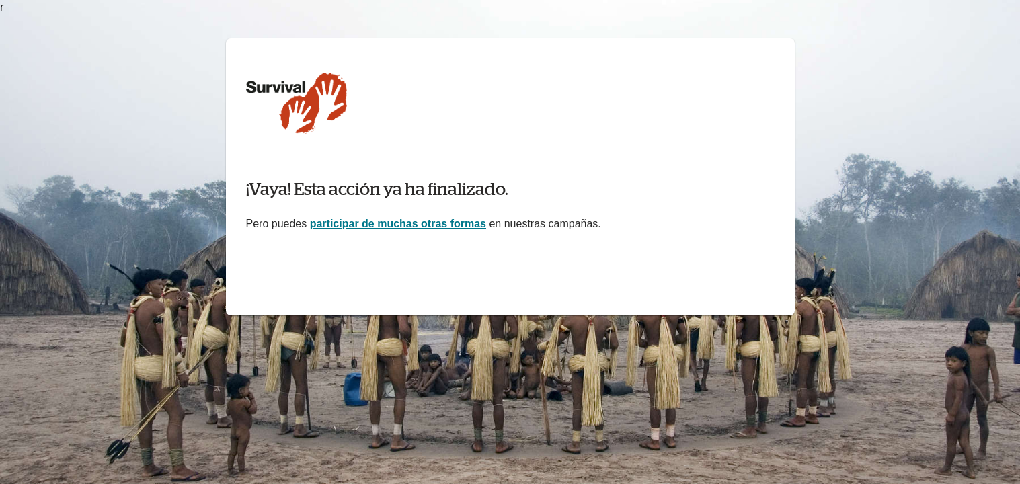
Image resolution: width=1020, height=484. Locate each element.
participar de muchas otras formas (398, 223)
